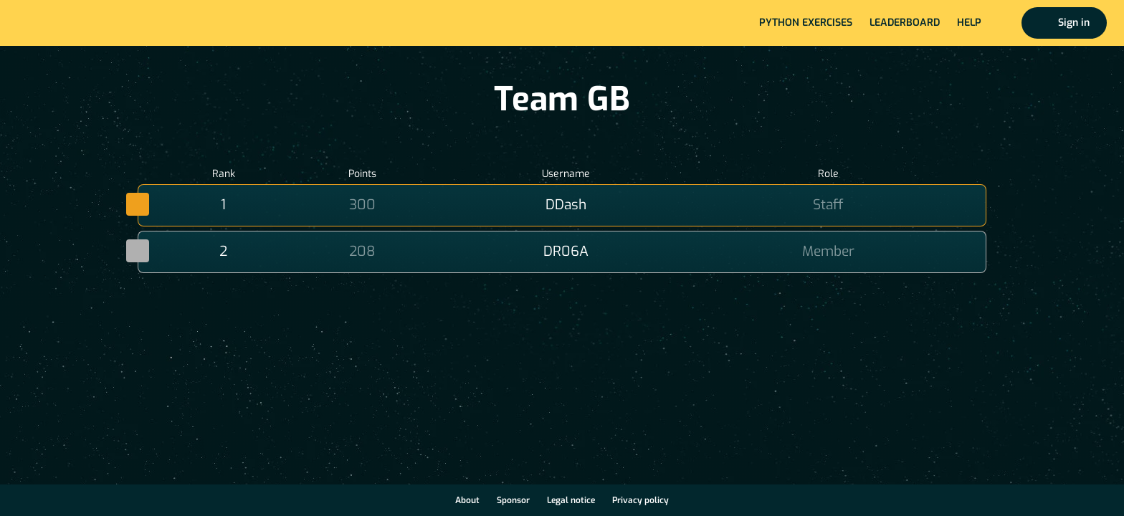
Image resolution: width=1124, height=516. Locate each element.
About (467, 500)
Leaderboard (905, 22)
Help (969, 22)
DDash (566, 205)
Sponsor (513, 500)
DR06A (566, 251)
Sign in (1074, 22)
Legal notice (571, 500)
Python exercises (805, 22)
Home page (58, 22)
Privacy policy (640, 500)
